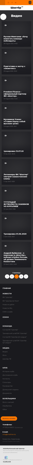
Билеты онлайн (9, 418)
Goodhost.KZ (7, 461)
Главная (7, 288)
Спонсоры (7, 382)
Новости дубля (8, 304)
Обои (5, 409)
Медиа (6, 348)
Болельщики (9, 399)
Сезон (6, 317)
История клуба (8, 371)
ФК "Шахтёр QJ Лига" (11, 301)
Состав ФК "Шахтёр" (10, 330)
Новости (7, 294)
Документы (7, 393)
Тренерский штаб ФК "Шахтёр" (15, 333)
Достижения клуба (10, 375)
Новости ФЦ (7, 308)
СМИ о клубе (7, 312)
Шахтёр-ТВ (7, 359)
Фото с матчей (8, 402)
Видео (5, 352)
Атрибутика (7, 406)
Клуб (5, 368)
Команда (7, 326)
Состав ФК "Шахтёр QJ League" (15, 337)
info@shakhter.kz (9, 434)
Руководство (8, 386)
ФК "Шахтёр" (7, 297)
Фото (5, 355)
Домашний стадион (11, 389)
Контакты (6, 379)
